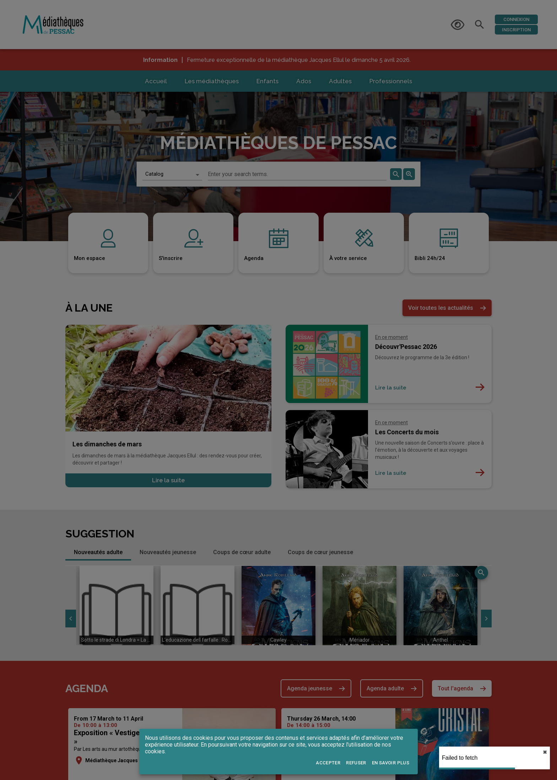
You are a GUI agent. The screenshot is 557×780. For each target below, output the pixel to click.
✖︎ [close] (545, 752)
